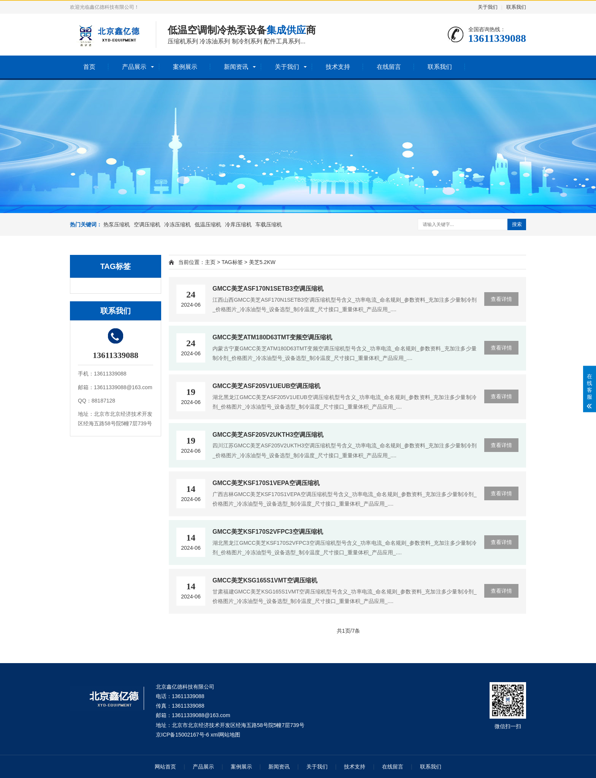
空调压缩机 (147, 224)
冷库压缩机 (238, 224)
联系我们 (516, 7)
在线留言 (389, 67)
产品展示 (134, 67)
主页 (210, 262)
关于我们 (488, 7)
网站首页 (165, 767)
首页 (89, 67)
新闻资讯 (236, 67)
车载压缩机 (268, 224)
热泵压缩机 (116, 224)
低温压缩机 (208, 224)
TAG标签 (232, 262)
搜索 (517, 224)
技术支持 (338, 67)
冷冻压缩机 (177, 224)
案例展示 (185, 67)
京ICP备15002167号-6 (182, 735)
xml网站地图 (225, 735)
